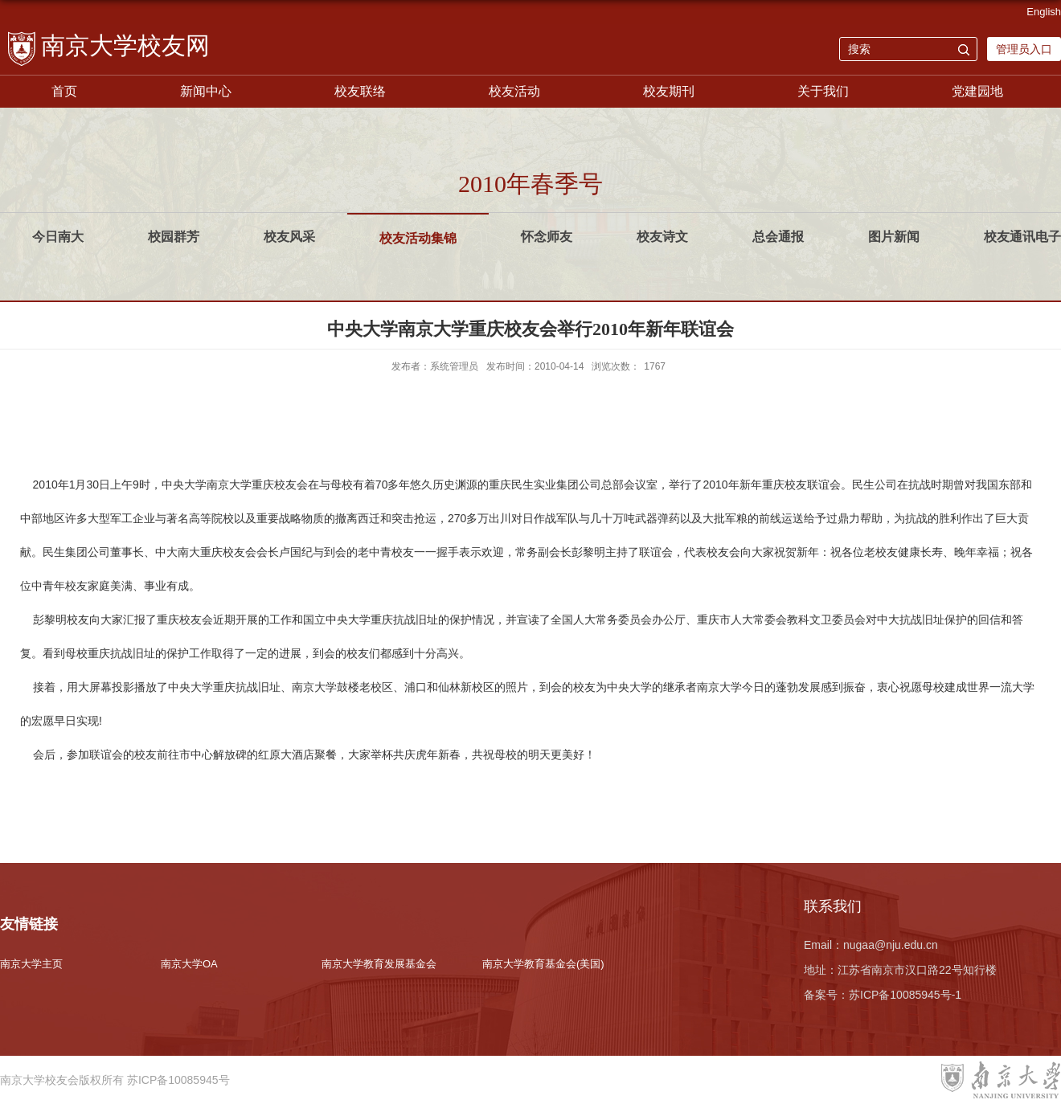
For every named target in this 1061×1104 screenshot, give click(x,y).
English (1043, 12)
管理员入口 (1024, 49)
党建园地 (977, 91)
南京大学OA (189, 964)
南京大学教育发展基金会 (379, 964)
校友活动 (514, 91)
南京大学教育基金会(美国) (543, 964)
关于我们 (823, 91)
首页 (64, 91)
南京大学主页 (31, 964)
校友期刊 (668, 91)
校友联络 (360, 91)
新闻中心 (205, 91)
